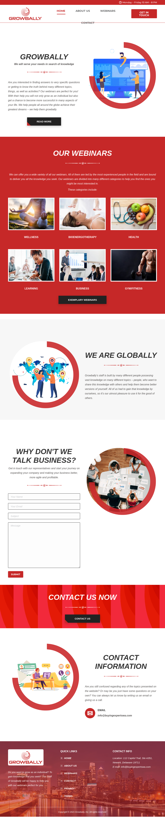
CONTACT (70, 780)
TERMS (68, 796)
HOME (67, 758)
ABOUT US (70, 765)
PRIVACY (69, 788)
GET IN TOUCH (144, 14)
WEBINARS (70, 773)
